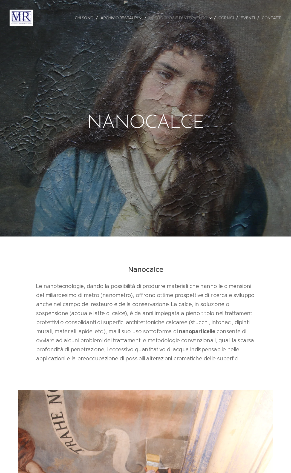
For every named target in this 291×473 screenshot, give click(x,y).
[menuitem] (78, 18)
